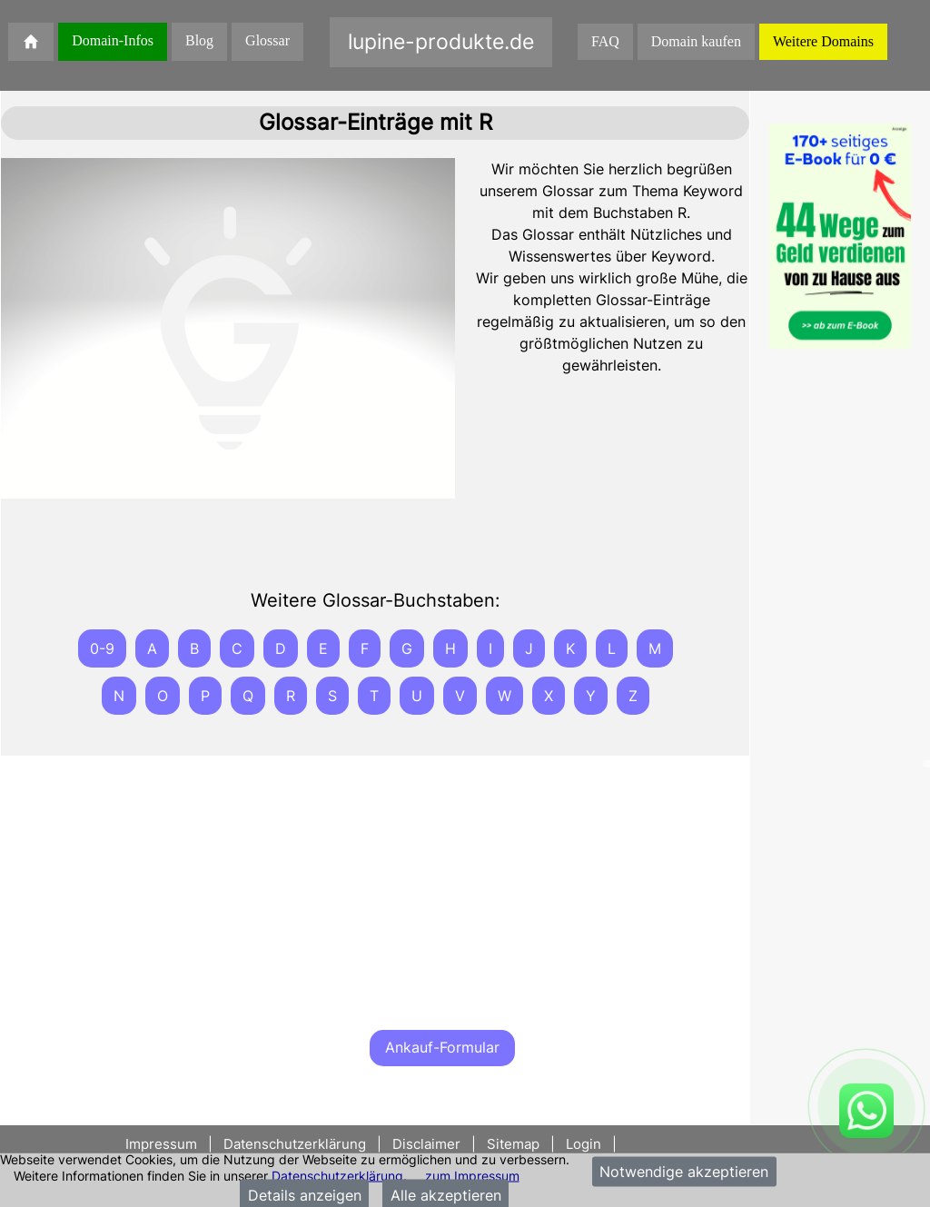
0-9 (102, 648)
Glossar (267, 40)
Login (583, 1144)
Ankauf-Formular (442, 1047)
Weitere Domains (823, 41)
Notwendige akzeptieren (683, 1171)
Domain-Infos (112, 40)
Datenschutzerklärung (337, 1174)
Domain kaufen (696, 41)
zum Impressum (472, 1174)
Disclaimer (426, 1144)
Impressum (163, 1144)
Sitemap (513, 1144)
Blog (199, 40)
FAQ (605, 41)
